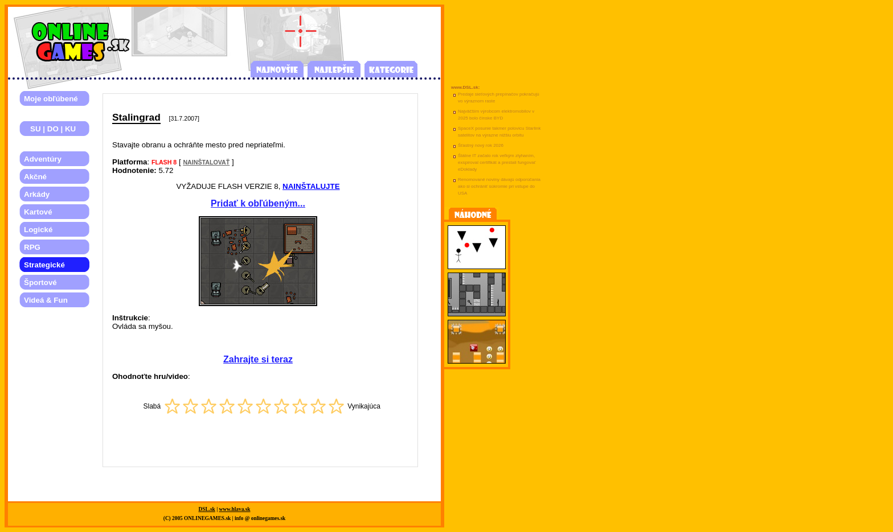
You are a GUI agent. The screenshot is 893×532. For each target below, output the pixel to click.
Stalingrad (136, 117)
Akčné (35, 176)
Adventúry (43, 159)
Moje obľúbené (51, 98)
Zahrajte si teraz (258, 359)
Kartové (38, 212)
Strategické (44, 265)
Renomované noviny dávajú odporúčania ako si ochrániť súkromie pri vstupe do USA (499, 186)
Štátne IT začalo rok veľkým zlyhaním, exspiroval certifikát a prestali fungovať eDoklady (496, 162)
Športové (40, 282)
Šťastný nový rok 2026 (480, 145)
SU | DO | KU (50, 129)
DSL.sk (207, 509)
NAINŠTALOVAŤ (206, 162)
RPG (32, 247)
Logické (38, 229)
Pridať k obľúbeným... (258, 203)
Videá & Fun (46, 300)
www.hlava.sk (235, 509)
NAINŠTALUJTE (310, 186)
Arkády (37, 194)
